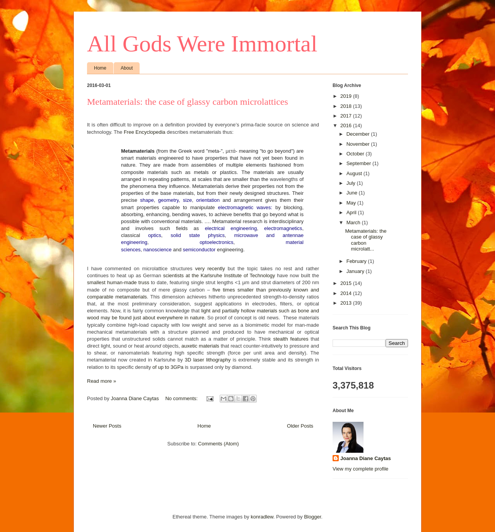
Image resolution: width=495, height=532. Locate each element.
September (359, 163)
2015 (346, 283)
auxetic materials (200, 346)
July (351, 183)
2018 (346, 106)
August (355, 173)
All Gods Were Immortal (202, 43)
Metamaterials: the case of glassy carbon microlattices (187, 102)
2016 (346, 125)
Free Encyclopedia (145, 132)
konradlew (262, 517)
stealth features (290, 339)
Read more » (101, 381)
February (357, 261)
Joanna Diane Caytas (365, 458)
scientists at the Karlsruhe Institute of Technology (219, 275)
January (356, 271)
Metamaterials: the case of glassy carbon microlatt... (365, 240)
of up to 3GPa (167, 367)
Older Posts (300, 426)
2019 (346, 96)
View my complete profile (360, 469)
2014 (346, 293)
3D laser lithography (208, 360)
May (351, 203)
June (352, 193)
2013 (346, 303)
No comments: (182, 398)
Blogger (312, 517)
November (358, 144)
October (356, 154)
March (354, 222)
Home (100, 68)
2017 (346, 116)
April (352, 212)
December (358, 134)
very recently (210, 268)
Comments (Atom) (218, 444)
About (127, 68)
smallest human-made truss (118, 282)
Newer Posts (107, 426)
